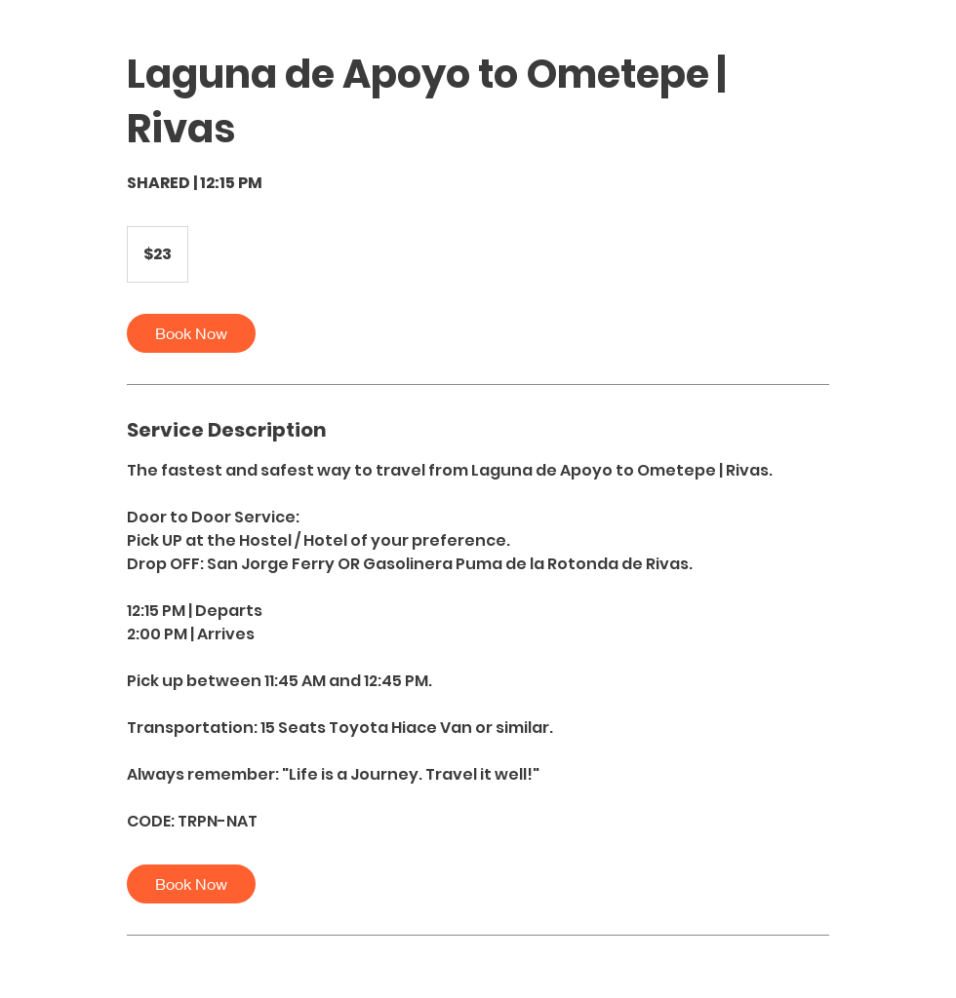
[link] (191, 333)
